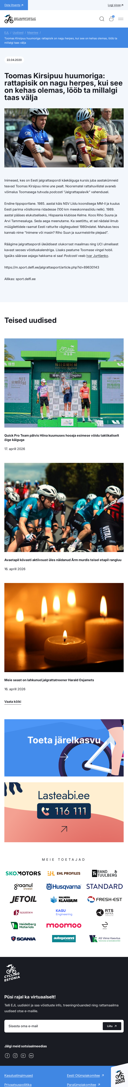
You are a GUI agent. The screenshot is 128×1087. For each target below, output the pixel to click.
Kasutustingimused (18, 1075)
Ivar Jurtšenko (97, 256)
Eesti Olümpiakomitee (83, 1075)
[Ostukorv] (111, 19)
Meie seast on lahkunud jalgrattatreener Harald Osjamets (49, 680)
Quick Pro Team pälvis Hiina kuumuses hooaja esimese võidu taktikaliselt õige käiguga (61, 438)
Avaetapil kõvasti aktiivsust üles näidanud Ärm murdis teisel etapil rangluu (62, 560)
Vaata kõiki (12, 701)
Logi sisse (114, 5)
